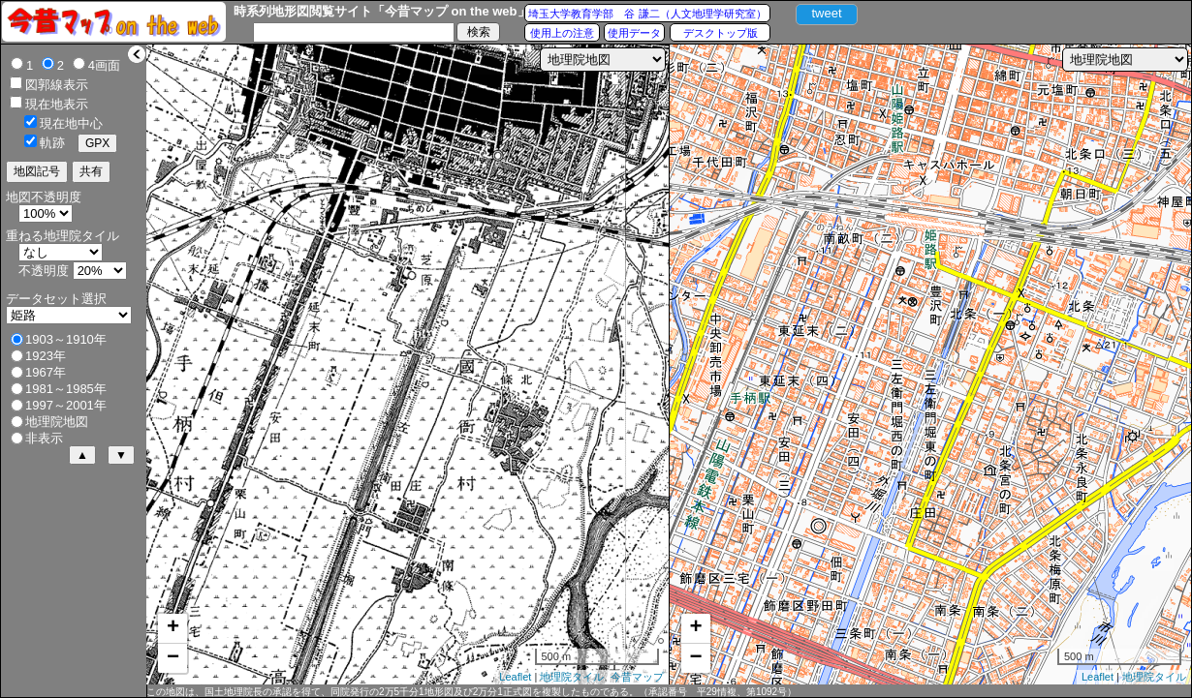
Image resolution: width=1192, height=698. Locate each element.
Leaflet (515, 677)
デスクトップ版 (720, 33)
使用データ (634, 33)
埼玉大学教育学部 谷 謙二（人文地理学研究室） (647, 13)
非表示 (44, 438)
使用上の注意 (562, 33)
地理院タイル (572, 677)
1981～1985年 (66, 388)
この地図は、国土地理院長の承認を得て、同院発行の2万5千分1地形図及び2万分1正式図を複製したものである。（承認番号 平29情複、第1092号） (471, 691)
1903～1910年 (66, 339)
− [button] (173, 658)
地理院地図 (56, 421)
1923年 (45, 356)
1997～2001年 (66, 405)
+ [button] (173, 628)
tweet (826, 13)
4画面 (104, 65)
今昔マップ (637, 677)
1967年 (45, 372)
